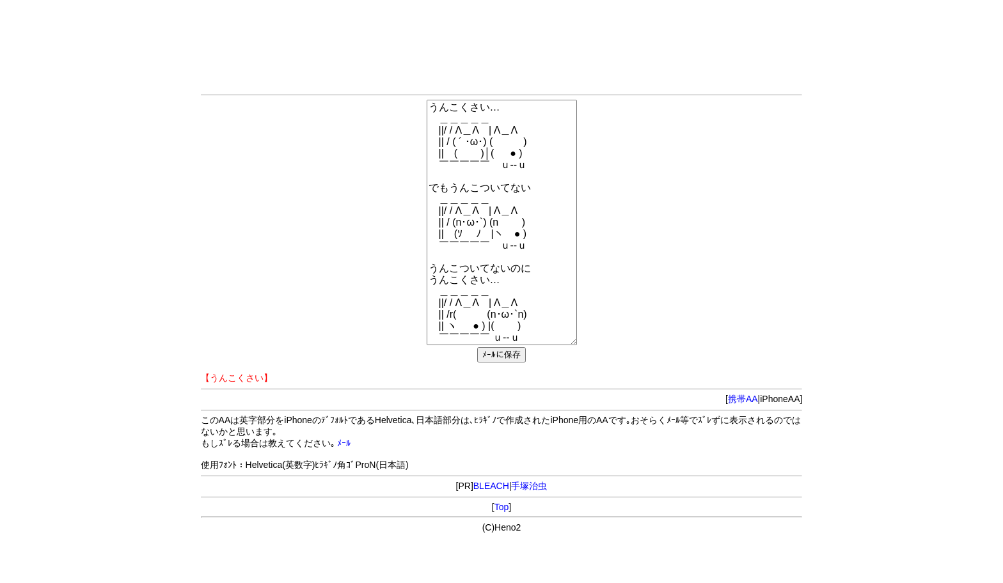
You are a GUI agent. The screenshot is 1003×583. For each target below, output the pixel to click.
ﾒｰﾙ (344, 443)
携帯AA (743, 399)
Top (501, 507)
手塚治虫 (529, 486)
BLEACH (491, 486)
